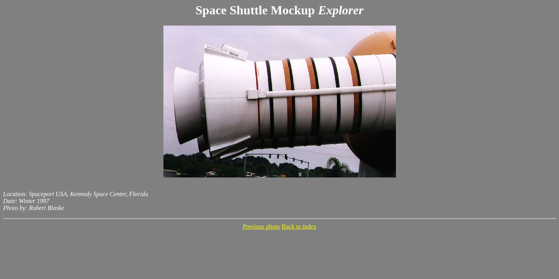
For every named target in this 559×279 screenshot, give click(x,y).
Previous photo (261, 226)
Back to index (299, 226)
